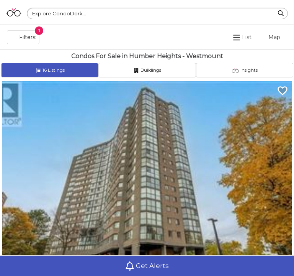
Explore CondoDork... (59, 13)
